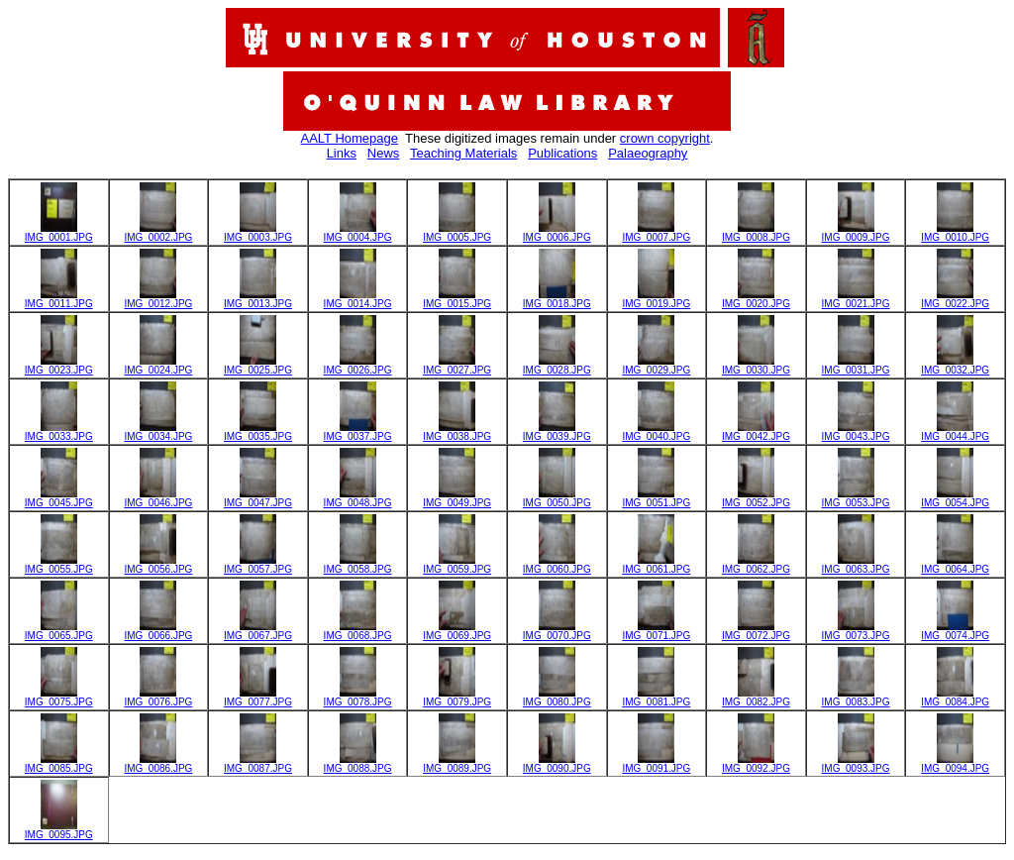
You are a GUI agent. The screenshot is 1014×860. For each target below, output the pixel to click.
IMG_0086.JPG (158, 764)
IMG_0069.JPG (457, 631)
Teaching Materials (463, 153)
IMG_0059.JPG (457, 565)
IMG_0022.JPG (955, 299)
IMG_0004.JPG (358, 233)
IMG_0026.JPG (358, 366)
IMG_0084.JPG (955, 697)
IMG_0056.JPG (158, 565)
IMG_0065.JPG (59, 631)
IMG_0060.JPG (557, 565)
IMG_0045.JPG (59, 498)
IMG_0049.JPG (457, 498)
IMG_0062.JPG (756, 565)
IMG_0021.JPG (856, 299)
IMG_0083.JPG (856, 697)
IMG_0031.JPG (856, 366)
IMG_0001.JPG (59, 233)
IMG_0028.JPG (557, 366)
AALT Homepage (350, 138)
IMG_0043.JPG (856, 432)
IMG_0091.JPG (656, 764)
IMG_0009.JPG (856, 233)
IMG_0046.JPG (158, 498)
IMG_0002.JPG (158, 233)
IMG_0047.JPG (258, 498)
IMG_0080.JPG (557, 697)
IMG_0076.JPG (158, 697)
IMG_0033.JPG (59, 432)
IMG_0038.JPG (457, 432)
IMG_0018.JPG (557, 299)
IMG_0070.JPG (557, 631)
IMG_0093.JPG (856, 764)
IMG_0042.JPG (756, 432)
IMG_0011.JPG (59, 299)
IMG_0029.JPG (656, 366)
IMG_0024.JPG (158, 366)
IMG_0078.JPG (358, 697)
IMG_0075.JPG (59, 697)
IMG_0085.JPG (59, 764)
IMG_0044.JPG (955, 432)
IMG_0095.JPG (59, 830)
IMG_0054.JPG (955, 498)
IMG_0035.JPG (258, 432)
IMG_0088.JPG (358, 764)
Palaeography (647, 153)
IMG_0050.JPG (557, 498)
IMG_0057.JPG (258, 565)
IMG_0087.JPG (258, 764)
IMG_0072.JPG (756, 631)
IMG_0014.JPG (358, 299)
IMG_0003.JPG (258, 233)
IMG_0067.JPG (258, 631)
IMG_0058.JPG (358, 565)
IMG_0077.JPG (258, 697)
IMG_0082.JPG (756, 697)
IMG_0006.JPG (557, 233)
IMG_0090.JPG (557, 764)
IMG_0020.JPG (756, 299)
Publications (562, 153)
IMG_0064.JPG (955, 565)
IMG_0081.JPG (656, 697)
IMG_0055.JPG (59, 565)
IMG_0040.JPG (656, 432)
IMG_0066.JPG (158, 631)
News (383, 153)
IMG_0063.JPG (856, 565)
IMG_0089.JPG (457, 764)
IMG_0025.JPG (258, 366)
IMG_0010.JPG (955, 233)
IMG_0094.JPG (955, 764)
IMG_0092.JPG (756, 764)
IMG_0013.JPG (258, 299)
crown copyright (665, 138)
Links (341, 153)
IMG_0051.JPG (656, 498)
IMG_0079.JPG (457, 697)
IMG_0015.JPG (457, 299)
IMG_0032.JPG (955, 366)
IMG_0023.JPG (59, 366)
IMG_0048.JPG (358, 498)
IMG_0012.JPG (158, 299)
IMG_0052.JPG (756, 498)
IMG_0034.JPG (158, 432)
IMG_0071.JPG (656, 631)
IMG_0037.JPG (358, 432)
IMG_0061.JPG (656, 565)
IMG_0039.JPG (557, 432)
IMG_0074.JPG (955, 631)
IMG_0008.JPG (756, 233)
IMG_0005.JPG (457, 233)
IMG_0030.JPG (756, 366)
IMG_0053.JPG (856, 498)
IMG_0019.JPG (656, 299)
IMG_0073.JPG (856, 631)
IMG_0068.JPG (358, 631)
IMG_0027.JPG (457, 366)
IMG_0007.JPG (656, 233)
